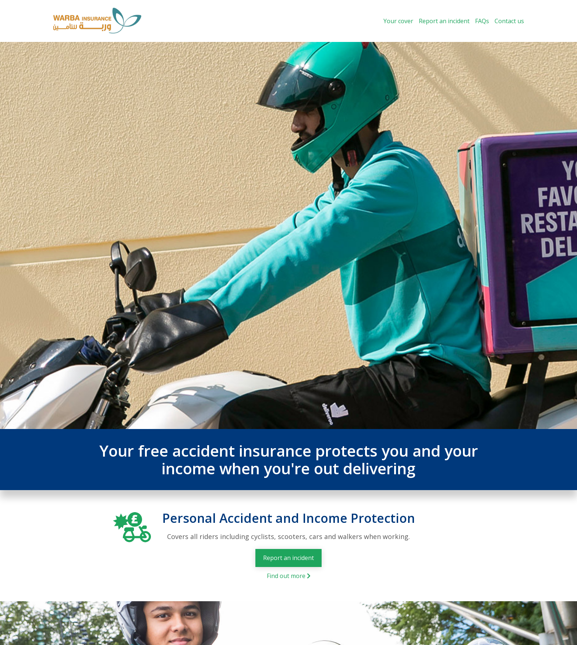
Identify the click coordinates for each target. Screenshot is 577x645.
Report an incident (444, 21)
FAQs (482, 21)
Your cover (398, 21)
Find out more (289, 576)
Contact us (509, 21)
